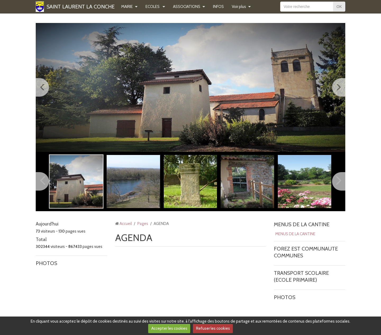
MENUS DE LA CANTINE (301, 224)
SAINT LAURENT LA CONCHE (81, 6)
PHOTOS (46, 263)
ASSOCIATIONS (186, 6)
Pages (142, 223)
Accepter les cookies (169, 328)
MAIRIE (127, 6)
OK (339, 6)
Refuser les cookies (213, 328)
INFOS (218, 6)
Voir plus (239, 6)
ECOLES (153, 6)
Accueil (126, 223)
